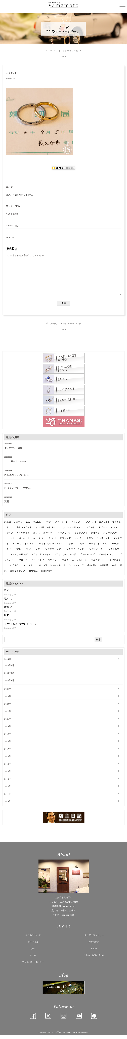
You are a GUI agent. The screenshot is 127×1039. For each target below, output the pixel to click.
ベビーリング (37, 564)
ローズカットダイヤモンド (52, 569)
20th (28, 526)
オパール (102, 531)
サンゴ (77, 542)
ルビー (32, 569)
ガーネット (48, 536)
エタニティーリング (70, 531)
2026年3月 (9, 669)
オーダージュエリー (94, 939)
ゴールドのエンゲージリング (18, 627)
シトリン (88, 542)
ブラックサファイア (41, 558)
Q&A (33, 952)
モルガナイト (97, 564)
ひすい (48, 526)
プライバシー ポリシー (33, 966)
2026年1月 (9, 684)
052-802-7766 (68, 919)
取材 (6, 594)
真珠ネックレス (17, 575)
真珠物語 (33, 575)
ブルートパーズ (87, 558)
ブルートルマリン (107, 558)
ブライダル (33, 946)
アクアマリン (61, 526)
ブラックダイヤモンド (65, 558)
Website (10, 237)
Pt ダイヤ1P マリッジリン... (17, 492)
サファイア (65, 542)
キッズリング (64, 536)
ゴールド (52, 542)
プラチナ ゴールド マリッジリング (65, 51)
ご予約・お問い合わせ (94, 959)
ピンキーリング (32, 553)
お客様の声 (94, 946)
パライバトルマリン (98, 547)
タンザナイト (103, 542)
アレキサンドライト (22, 531)
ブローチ (23, 564)
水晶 (114, 569)
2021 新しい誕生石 (13, 526)
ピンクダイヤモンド (74, 553)
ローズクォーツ (76, 569)
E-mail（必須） (14, 226)
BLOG (33, 959)
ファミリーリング (18, 558)
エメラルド (89, 531)
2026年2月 (9, 677)
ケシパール (38, 542)
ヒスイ (7, 553)
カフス (36, 536)
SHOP (94, 952)
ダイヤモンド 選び (13, 452)
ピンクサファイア (52, 553)
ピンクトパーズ (95, 553)
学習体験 (104, 569)
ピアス (17, 553)
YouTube (37, 526)
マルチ (65, 564)
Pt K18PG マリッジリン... (16, 479)
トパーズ (16, 547)
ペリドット (53, 564)
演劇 (6, 505)
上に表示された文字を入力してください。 (27, 255)
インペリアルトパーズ (46, 531)
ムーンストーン (79, 564)
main (63, 56)
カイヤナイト (23, 536)
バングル (80, 547)
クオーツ (95, 536)
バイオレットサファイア (51, 547)
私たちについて (33, 939)
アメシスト (76, 526)
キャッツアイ (80, 536)
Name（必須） (13, 214)
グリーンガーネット (20, 542)
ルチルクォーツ (17, 569)
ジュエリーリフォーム (15, 465)
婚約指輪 (91, 569)
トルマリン (30, 547)
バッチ (69, 547)
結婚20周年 (46, 575)
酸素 (6, 611)
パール (115, 547)
